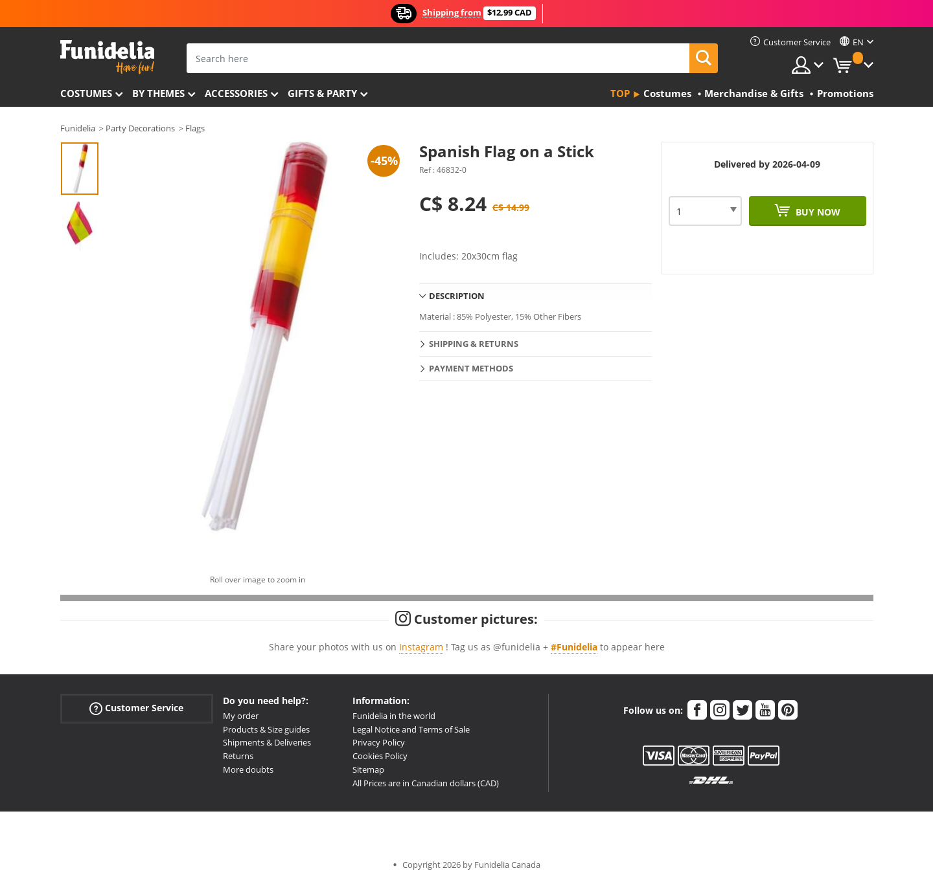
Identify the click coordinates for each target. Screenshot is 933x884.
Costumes (86, 93)
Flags (195, 128)
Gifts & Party (322, 93)
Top (620, 93)
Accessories (236, 93)
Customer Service (136, 707)
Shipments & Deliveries (267, 742)
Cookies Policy (380, 756)
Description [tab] (457, 296)
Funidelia (77, 128)
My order (241, 716)
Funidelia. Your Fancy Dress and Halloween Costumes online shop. (107, 57)
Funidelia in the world (393, 716)
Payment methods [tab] (471, 368)
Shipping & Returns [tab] (473, 343)
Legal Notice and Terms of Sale (411, 729)
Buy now (816, 212)
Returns (238, 756)
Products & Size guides (266, 729)
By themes (158, 93)
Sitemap (368, 769)
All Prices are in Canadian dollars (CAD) (425, 783)
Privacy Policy (378, 742)
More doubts (248, 769)
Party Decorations (140, 128)
